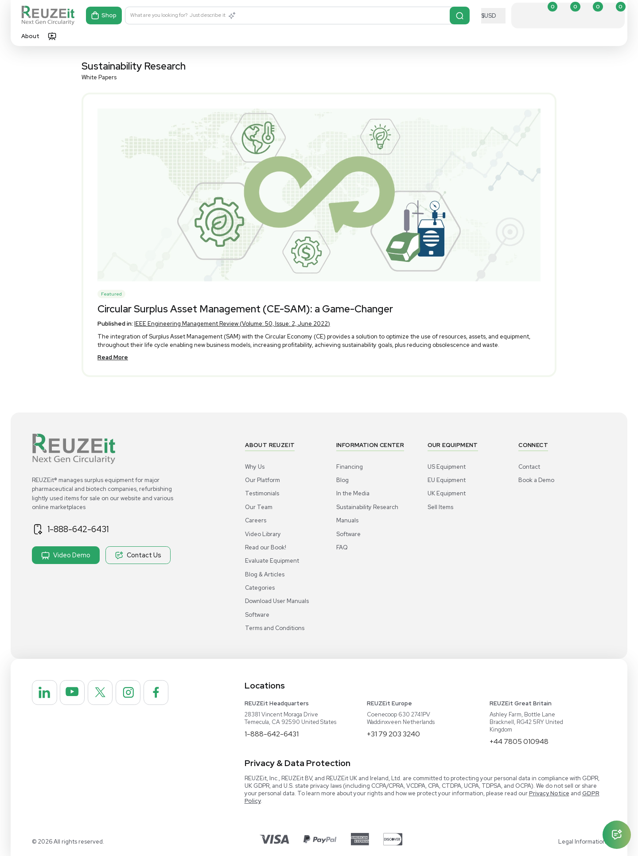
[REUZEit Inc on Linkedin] (45, 693)
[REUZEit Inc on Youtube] (73, 693)
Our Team (258, 507)
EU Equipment (447, 480)
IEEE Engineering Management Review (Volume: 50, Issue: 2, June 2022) (232, 323)
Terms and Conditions (274, 628)
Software (257, 615)
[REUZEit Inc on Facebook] (158, 693)
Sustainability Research (367, 507)
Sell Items (440, 507)
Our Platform (262, 480)
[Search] (460, 15)
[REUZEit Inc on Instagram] (130, 693)
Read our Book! (265, 547)
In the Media (353, 493)
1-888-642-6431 (78, 529)
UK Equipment (447, 493)
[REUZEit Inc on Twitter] (101, 693)
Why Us (255, 467)
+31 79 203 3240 (393, 734)
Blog (342, 480)
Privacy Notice (549, 793)
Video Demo (65, 555)
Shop (104, 16)
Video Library (263, 534)
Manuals (347, 520)
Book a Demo (536, 480)
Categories (260, 587)
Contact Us (138, 555)
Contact (529, 467)
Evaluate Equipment (272, 560)
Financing (349, 467)
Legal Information (582, 841)
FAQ (342, 547)
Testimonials (262, 493)
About (30, 36)
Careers (255, 520)
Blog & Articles (264, 574)
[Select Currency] (493, 15)
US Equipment (447, 467)
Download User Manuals (277, 601)
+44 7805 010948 (519, 741)
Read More (112, 357)
